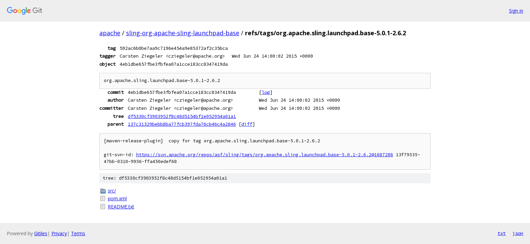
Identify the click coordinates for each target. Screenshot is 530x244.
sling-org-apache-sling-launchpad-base (182, 33)
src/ (112, 190)
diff (246, 124)
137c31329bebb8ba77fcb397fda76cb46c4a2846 (182, 124)
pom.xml (117, 198)
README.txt (121, 206)
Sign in (516, 10)
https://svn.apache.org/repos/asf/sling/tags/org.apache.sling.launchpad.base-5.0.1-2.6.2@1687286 (264, 155)
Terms (78, 233)
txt (502, 233)
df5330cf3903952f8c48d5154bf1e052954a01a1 (182, 116)
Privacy (59, 233)
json (517, 233)
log (266, 92)
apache (109, 33)
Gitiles (40, 233)
